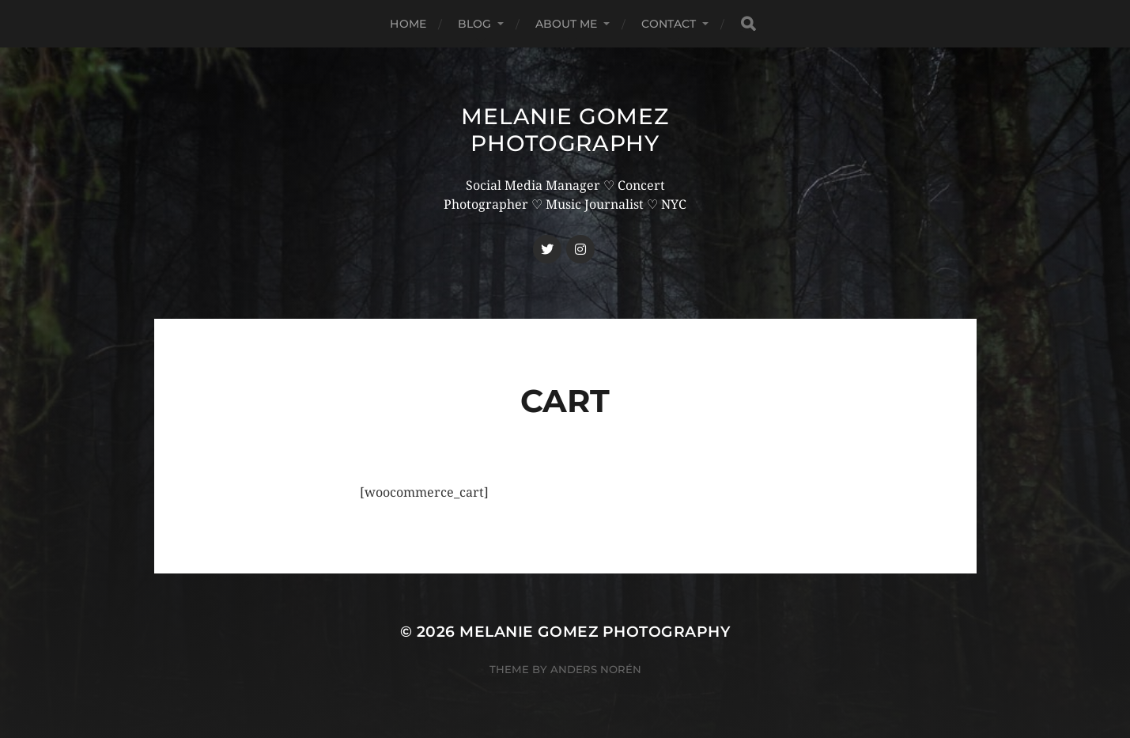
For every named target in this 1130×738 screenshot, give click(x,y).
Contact (669, 24)
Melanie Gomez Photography (564, 130)
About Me (566, 24)
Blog (475, 24)
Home (408, 24)
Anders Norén (595, 669)
